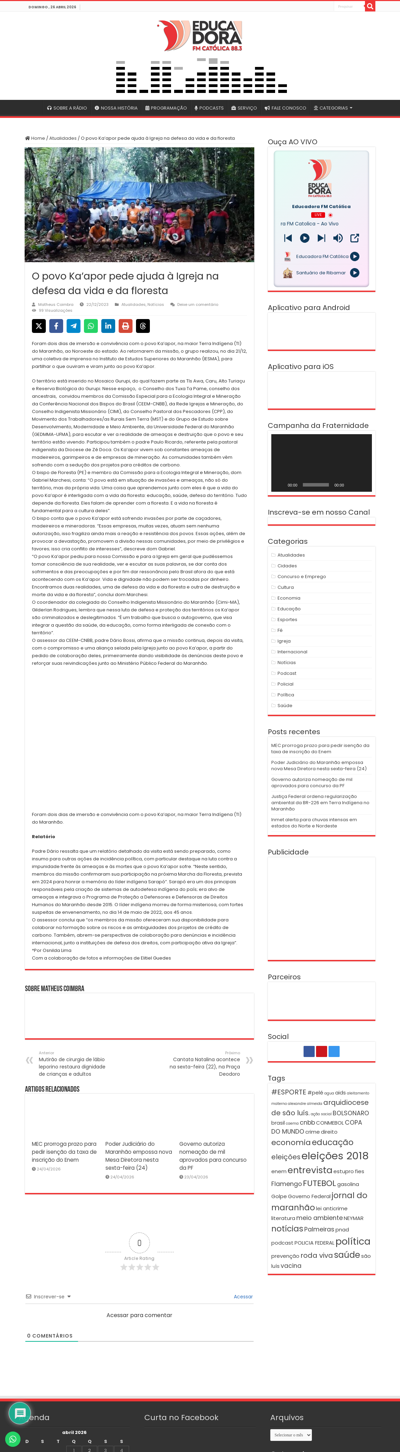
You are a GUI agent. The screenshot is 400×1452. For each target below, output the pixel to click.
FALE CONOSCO (285, 108)
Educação (289, 608)
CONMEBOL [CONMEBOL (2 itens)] (330, 1122)
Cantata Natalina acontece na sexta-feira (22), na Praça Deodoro (204, 1063)
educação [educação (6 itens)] (333, 1142)
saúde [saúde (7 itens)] (347, 1255)
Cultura (286, 587)
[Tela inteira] (362, 484)
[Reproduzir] (280, 484)
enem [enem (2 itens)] (279, 1171)
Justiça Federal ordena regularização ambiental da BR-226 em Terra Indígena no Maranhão (320, 802)
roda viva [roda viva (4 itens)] (316, 1255)
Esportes (287, 619)
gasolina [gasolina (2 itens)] (348, 1184)
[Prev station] (321, 238)
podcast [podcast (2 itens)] (282, 1242)
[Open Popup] (354, 238)
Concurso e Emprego (302, 576)
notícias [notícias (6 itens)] (287, 1228)
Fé (280, 630)
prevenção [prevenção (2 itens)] (285, 1256)
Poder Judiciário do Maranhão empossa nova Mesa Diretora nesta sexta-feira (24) (319, 765)
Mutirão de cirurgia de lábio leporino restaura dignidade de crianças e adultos (74, 1063)
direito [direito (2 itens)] (329, 1131)
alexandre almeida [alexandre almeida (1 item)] (305, 1103)
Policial (285, 684)
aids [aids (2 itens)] (340, 1092)
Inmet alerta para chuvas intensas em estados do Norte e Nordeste (314, 822)
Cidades (287, 565)
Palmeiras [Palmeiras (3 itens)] (319, 1229)
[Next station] (288, 238)
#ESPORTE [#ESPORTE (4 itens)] (288, 1092)
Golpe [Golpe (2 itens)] (279, 1196)
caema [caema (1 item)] (292, 1123)
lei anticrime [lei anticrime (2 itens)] (332, 1208)
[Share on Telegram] (73, 326)
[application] (321, 462)
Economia (289, 598)
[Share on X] (39, 326)
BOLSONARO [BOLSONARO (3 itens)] (351, 1113)
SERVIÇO (244, 108)
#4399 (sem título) (34, 107)
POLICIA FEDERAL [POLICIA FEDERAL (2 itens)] (314, 1242)
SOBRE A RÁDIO (67, 108)
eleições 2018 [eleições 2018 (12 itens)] (335, 1156)
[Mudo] (351, 484)
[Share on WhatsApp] (91, 326)
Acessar (242, 1296)
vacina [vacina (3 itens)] (291, 1266)
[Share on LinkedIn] (108, 326)
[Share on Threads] (143, 326)
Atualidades (63, 138)
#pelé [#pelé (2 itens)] (315, 1092)
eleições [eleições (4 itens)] (285, 1157)
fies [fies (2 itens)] (359, 1171)
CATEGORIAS (331, 108)
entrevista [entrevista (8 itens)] (310, 1170)
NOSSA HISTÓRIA (116, 108)
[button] (139, 746)
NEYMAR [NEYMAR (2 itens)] (354, 1218)
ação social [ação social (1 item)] (321, 1114)
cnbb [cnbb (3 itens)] (307, 1122)
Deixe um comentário (197, 304)
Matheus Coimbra (56, 304)
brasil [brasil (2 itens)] (278, 1122)
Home (35, 138)
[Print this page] (126, 326)
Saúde (285, 705)
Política (286, 694)
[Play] (304, 238)
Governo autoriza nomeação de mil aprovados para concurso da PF (311, 782)
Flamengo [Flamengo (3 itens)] (286, 1184)
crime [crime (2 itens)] (312, 1131)
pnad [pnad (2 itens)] (342, 1229)
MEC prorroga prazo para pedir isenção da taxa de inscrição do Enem (64, 1151)
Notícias (155, 304)
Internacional (292, 651)
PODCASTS (209, 108)
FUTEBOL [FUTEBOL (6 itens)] (319, 1183)
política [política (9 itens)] (353, 1241)
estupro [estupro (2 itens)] (343, 1171)
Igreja (284, 641)
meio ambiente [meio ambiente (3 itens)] (319, 1218)
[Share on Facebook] (56, 326)
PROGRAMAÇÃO (166, 108)
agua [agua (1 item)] (329, 1093)
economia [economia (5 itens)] (291, 1142)
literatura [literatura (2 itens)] (283, 1218)
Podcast (287, 673)
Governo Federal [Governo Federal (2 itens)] (309, 1196)
